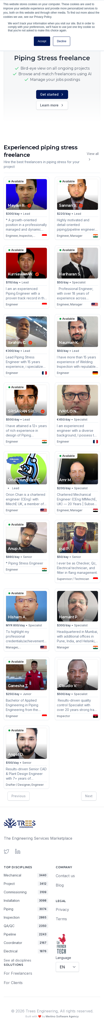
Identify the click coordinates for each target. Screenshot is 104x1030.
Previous (18, 796)
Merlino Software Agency (62, 1016)
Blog (60, 885)
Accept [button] (42, 41)
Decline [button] (61, 41)
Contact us (65, 875)
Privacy (62, 909)
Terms (61, 919)
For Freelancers (18, 973)
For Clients (13, 982)
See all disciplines (17, 960)
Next (89, 796)
